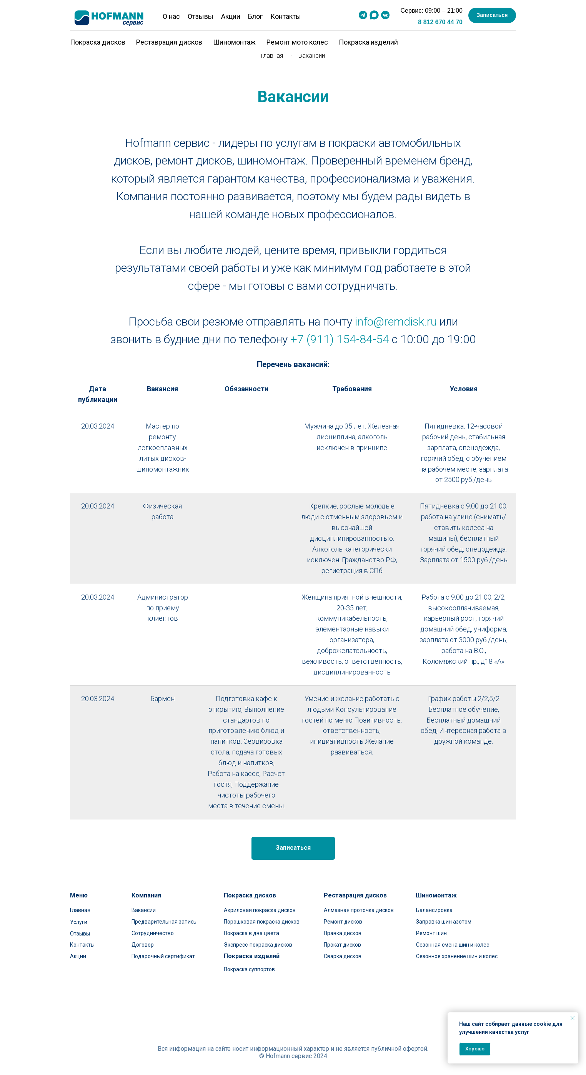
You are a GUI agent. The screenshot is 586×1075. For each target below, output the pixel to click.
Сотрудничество (153, 933)
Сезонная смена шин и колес (452, 945)
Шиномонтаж (234, 42)
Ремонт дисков (343, 922)
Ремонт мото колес (297, 42)
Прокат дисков (342, 945)
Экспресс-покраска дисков (258, 945)
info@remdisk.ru (396, 321)
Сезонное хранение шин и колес (457, 956)
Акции (230, 16)
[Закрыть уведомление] (572, 1018)
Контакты (285, 16)
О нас (171, 16)
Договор (143, 945)
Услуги (78, 922)
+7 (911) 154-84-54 (339, 339)
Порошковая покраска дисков (262, 922)
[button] (492, 15)
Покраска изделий (368, 42)
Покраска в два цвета (251, 933)
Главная (272, 55)
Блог (255, 16)
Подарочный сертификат (163, 956)
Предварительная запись (164, 922)
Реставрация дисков (169, 42)
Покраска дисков (97, 42)
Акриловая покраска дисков (260, 910)
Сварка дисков (342, 956)
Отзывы (200, 16)
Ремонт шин (431, 933)
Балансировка (434, 910)
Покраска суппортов (249, 969)
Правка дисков (342, 933)
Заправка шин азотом (443, 922)
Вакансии (144, 910)
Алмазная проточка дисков (359, 910)
